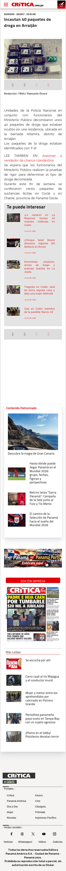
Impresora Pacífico (45, 817)
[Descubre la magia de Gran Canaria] (33, 431)
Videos (42, 841)
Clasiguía (40, 806)
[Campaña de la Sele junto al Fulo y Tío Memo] (17, 498)
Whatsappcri (25, 841)
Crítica (10, 795)
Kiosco (39, 795)
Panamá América (16, 801)
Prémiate (40, 812)
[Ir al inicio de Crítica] (27, 4)
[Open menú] (6, 4)
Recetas (11, 817)
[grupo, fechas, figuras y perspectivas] (17, 473)
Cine (37, 801)
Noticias (8, 841)
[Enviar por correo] (48, 85)
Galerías (57, 841)
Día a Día (12, 806)
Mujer (10, 812)
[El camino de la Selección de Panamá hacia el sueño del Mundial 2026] (17, 520)
